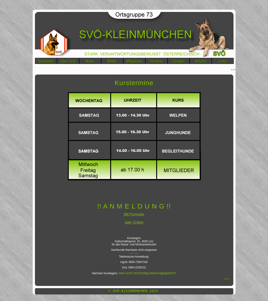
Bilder (112, 61)
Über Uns (68, 61)
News (89, 61)
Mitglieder (134, 61)
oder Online (134, 222)
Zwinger (178, 61)
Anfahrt (200, 61)
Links (222, 61)
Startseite (46, 61)
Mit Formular (134, 214)
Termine (156, 61)
